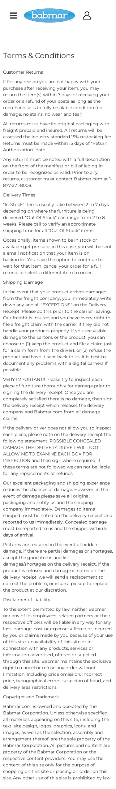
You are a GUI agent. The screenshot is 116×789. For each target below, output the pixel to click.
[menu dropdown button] (13, 15)
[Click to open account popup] (86, 15)
